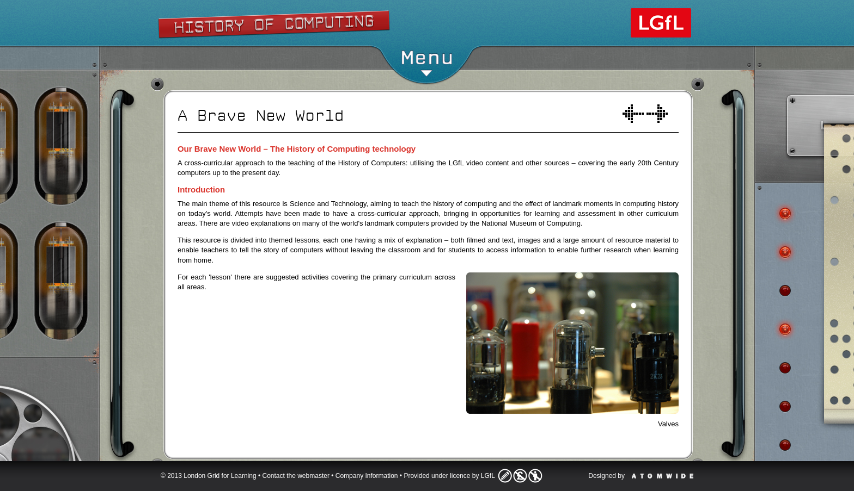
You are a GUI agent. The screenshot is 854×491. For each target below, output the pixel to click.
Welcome (633, 113)
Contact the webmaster (296, 476)
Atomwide (662, 476)
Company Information (366, 476)
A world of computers (657, 113)
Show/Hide (427, 19)
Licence (520, 476)
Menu (427, 62)
